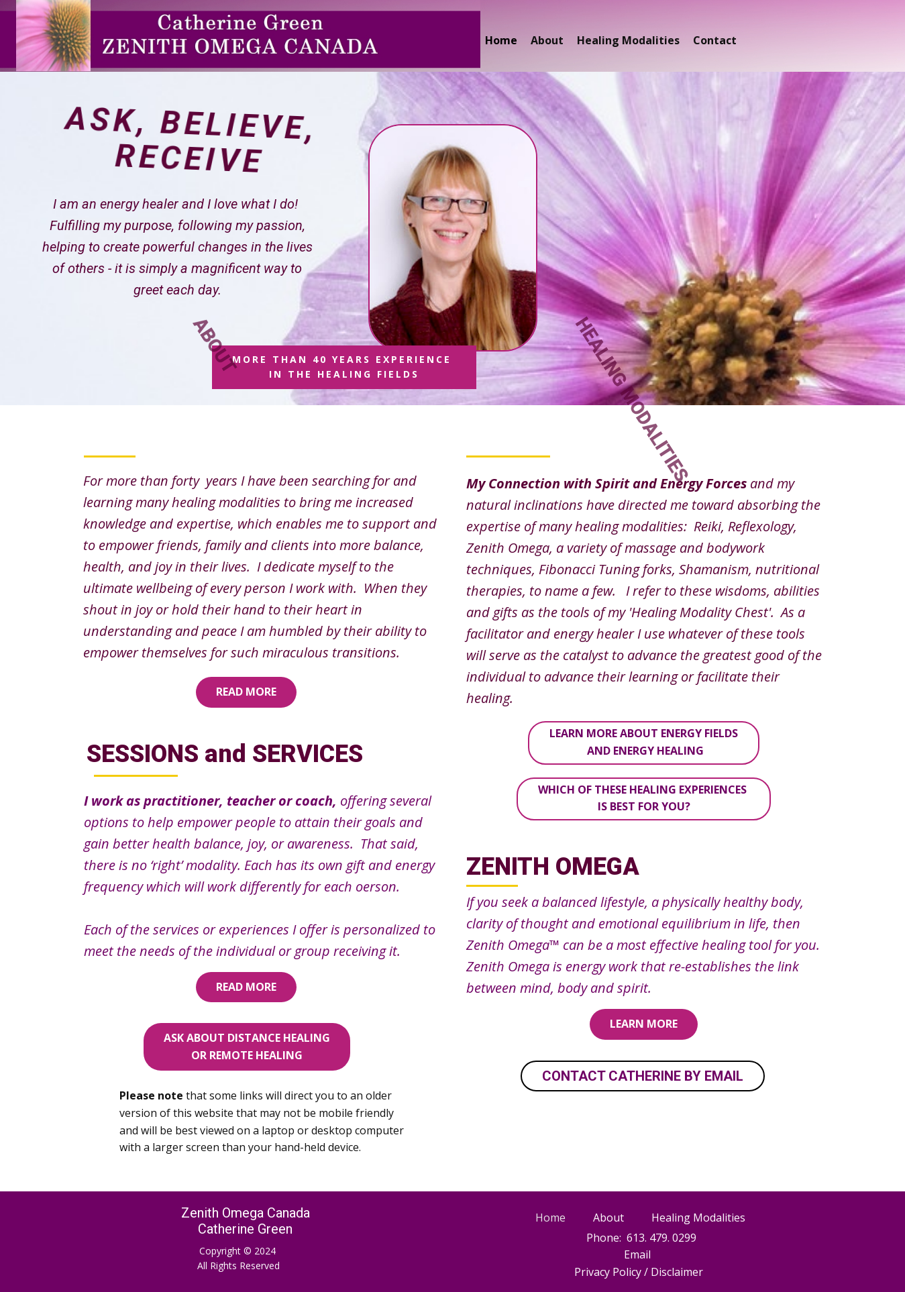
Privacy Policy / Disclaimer (638, 1271)
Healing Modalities (628, 40)
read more (246, 691)
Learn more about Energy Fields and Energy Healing (643, 742)
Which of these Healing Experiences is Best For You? (643, 798)
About (547, 40)
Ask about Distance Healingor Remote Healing (247, 1046)
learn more (644, 1023)
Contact (715, 40)
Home (501, 40)
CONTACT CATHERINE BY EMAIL (642, 1076)
